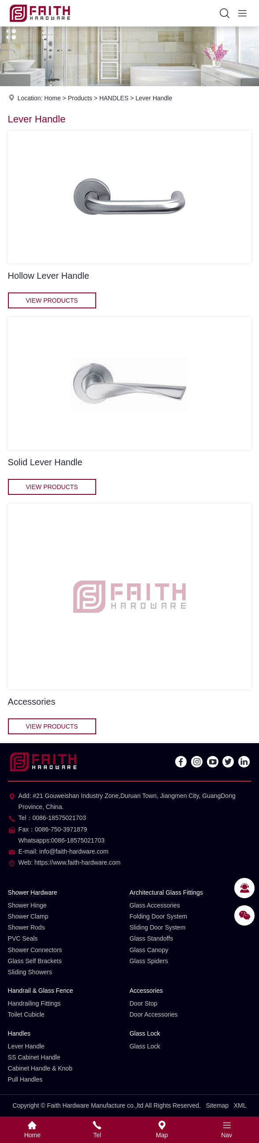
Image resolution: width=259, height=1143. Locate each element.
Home (52, 98)
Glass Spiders (148, 961)
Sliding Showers (30, 972)
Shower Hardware (32, 892)
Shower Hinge (27, 905)
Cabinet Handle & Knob (40, 1068)
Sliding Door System (157, 927)
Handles (19, 1033)
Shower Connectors (35, 949)
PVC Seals (23, 938)
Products (80, 98)
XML (240, 1105)
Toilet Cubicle (26, 1014)
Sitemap (217, 1105)
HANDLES (113, 98)
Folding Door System (158, 916)
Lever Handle (153, 98)
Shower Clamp (28, 916)
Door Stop (143, 1003)
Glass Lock (144, 1033)
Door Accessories (153, 1014)
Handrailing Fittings (34, 1003)
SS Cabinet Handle (34, 1057)
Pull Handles (25, 1079)
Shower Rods (26, 927)
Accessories (145, 990)
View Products (52, 300)
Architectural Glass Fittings (166, 892)
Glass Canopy (148, 949)
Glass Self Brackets (35, 961)
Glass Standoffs (151, 938)
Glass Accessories (154, 905)
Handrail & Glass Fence (40, 990)
